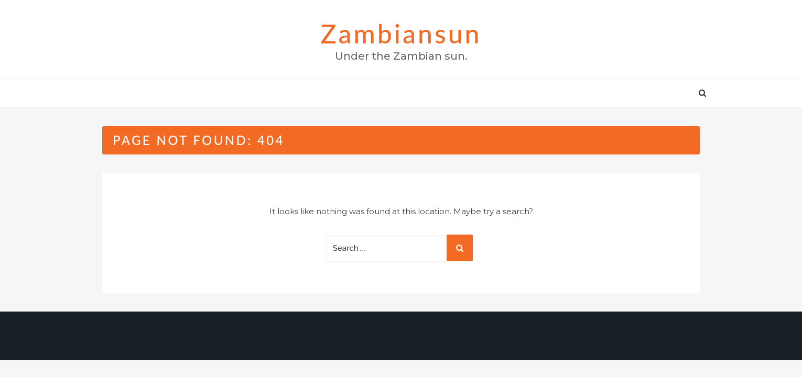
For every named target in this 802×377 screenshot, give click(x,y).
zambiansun (400, 33)
